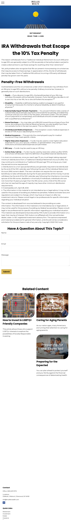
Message (5, 255)
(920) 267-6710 (12, 491)
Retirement (6, 512)
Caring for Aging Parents (51, 320)
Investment (6, 514)
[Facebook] (4, 502)
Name (3, 233)
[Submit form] (6, 271)
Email (3, 244)
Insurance (6, 518)
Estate (5, 516)
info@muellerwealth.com (11, 499)
